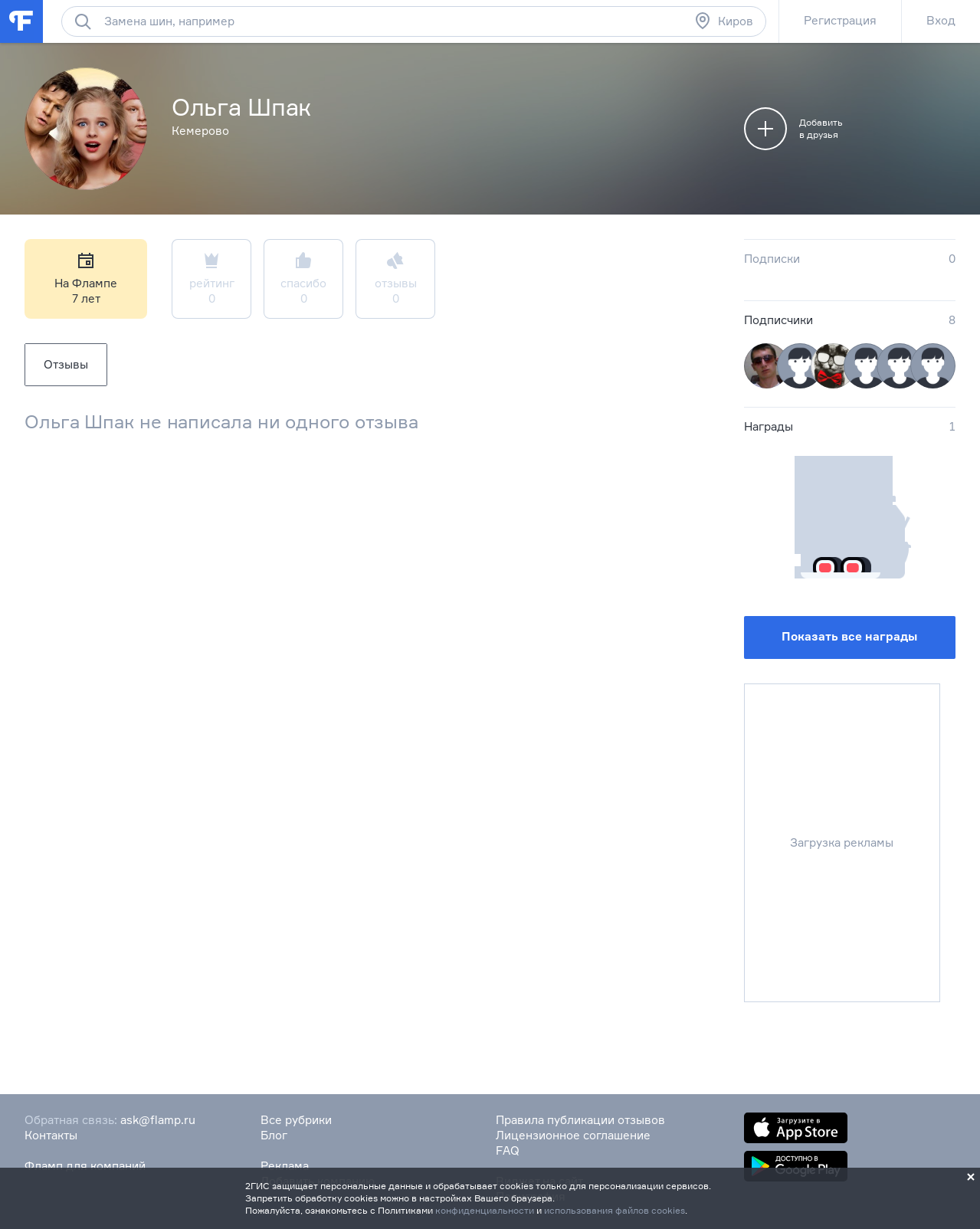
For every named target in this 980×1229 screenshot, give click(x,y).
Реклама (285, 1166)
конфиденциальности (484, 1210)
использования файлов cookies (614, 1210)
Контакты (51, 1135)
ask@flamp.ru (157, 1120)
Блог (274, 1135)
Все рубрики (296, 1120)
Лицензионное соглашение (573, 1135)
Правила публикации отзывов (580, 1120)
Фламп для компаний (85, 1166)
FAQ (507, 1150)
